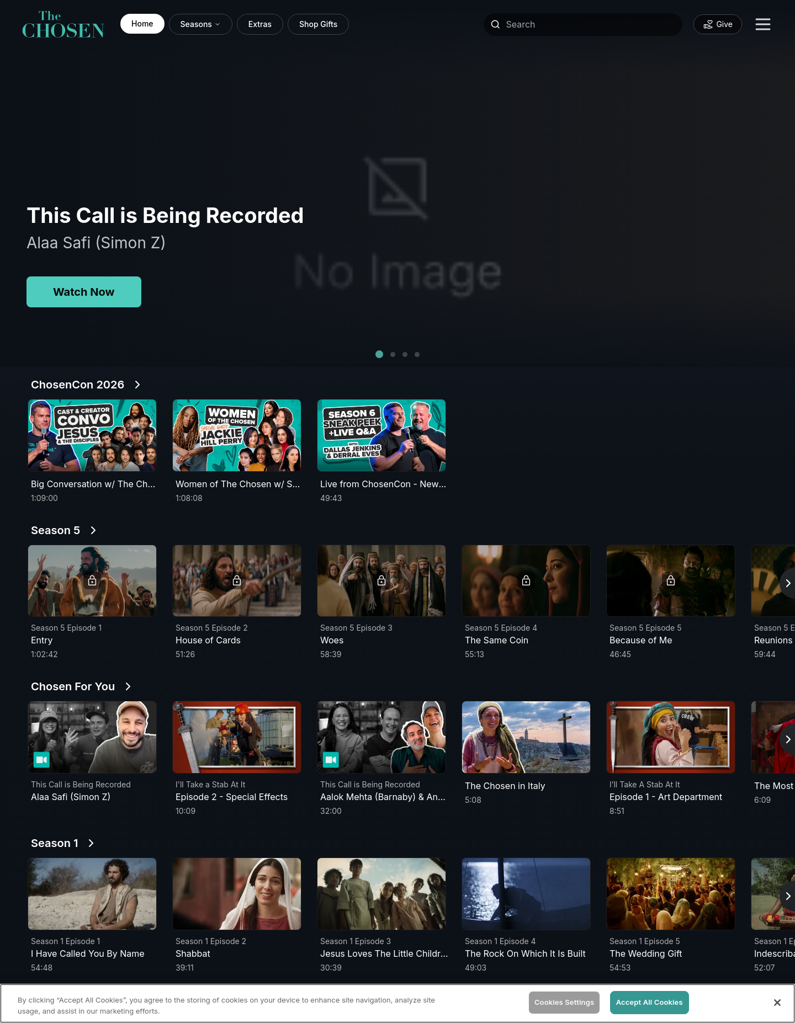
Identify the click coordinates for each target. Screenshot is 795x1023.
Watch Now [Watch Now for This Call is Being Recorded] (84, 292)
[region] (397, 1003)
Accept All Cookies (649, 1002)
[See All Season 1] (91, 843)
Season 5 (55, 530)
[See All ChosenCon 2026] (137, 384)
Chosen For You (73, 686)
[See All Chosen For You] (128, 686)
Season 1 (54, 843)
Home (142, 23)
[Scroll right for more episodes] (787, 583)
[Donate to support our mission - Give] (717, 24)
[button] (379, 354)
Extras (260, 24)
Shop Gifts (318, 24)
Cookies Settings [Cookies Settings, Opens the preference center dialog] (564, 1002)
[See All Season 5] (93, 530)
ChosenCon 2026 (77, 384)
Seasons (201, 24)
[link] (63, 24)
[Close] (777, 1002)
